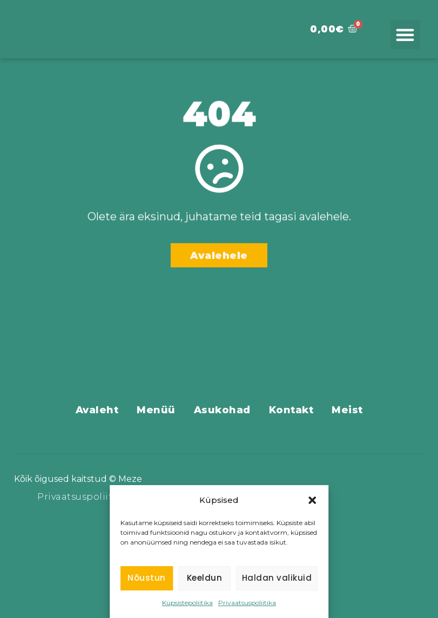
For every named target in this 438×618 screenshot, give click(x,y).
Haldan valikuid (277, 577)
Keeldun (205, 577)
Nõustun (146, 577)
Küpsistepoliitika (187, 603)
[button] (312, 494)
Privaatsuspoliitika (247, 603)
